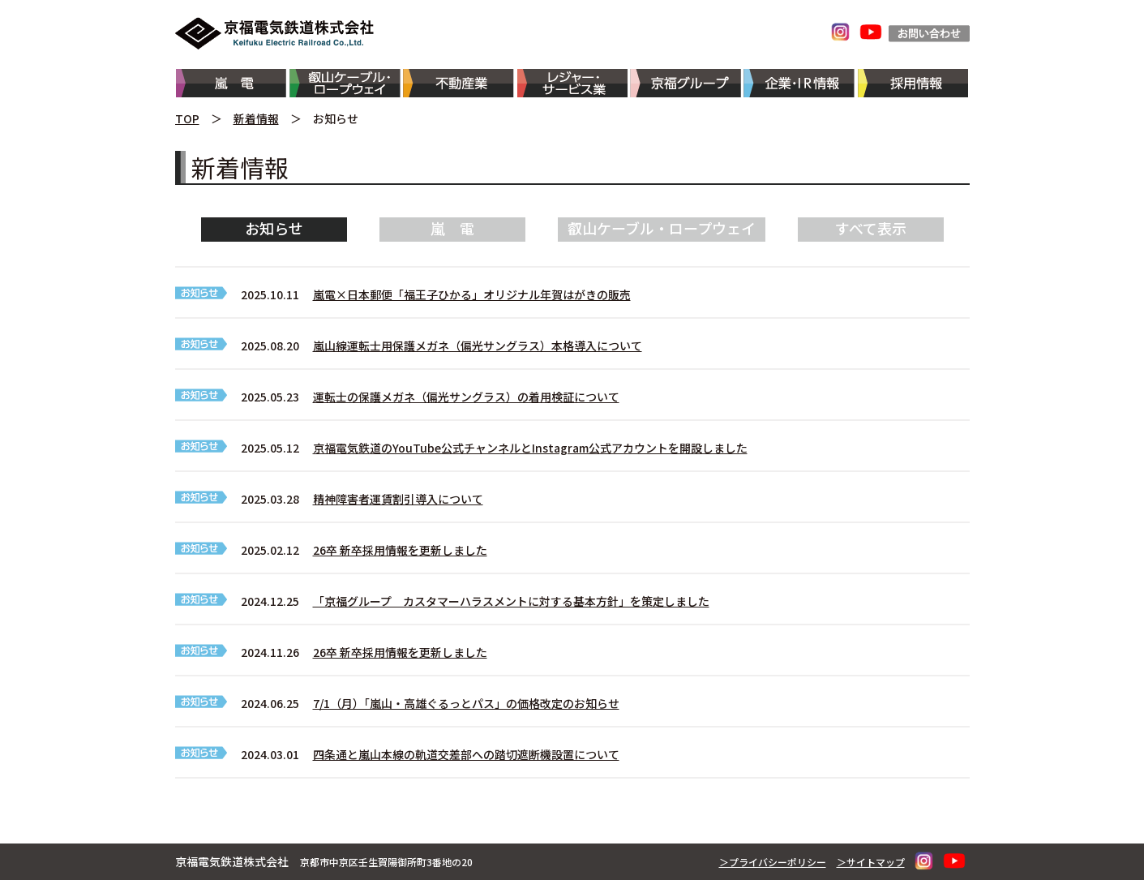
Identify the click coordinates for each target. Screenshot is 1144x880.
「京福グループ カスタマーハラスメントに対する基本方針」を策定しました (511, 601)
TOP (187, 118)
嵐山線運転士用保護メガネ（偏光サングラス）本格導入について (477, 345)
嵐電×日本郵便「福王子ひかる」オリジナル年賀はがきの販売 (472, 294)
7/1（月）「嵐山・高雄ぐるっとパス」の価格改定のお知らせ (466, 703)
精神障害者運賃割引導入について (398, 499)
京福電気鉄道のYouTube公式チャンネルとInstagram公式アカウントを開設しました (530, 448)
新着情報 (256, 118)
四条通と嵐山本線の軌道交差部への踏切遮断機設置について (466, 754)
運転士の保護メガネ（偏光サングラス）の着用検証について (466, 396)
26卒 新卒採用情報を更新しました (400, 550)
